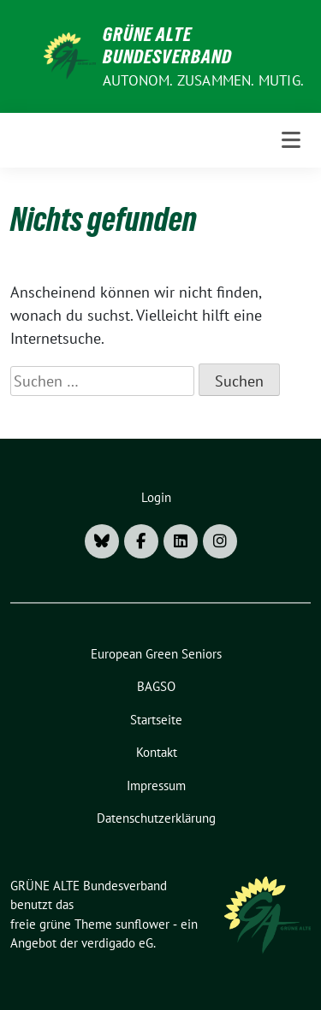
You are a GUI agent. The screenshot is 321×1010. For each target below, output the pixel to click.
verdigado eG (117, 943)
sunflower (142, 924)
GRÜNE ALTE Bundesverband (167, 45)
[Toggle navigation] (291, 140)
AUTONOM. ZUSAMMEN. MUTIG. (203, 80)
